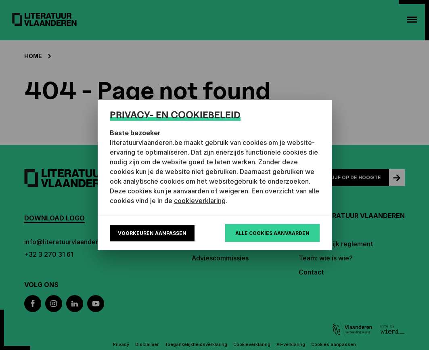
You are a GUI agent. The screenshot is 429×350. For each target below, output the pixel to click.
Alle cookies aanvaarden (272, 233)
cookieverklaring (200, 201)
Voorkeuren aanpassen (152, 233)
